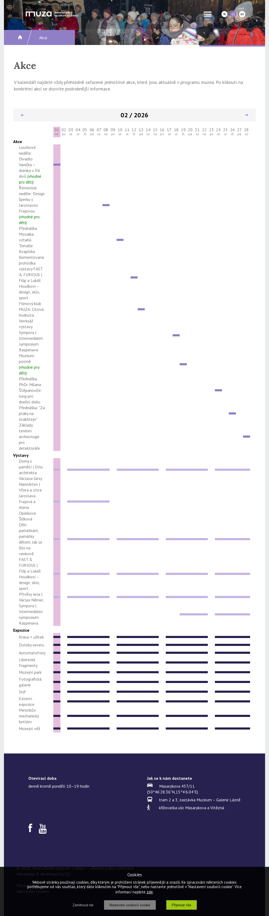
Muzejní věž (29, 728)
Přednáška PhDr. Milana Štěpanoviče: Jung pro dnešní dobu (30, 390)
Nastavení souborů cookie (130, 905)
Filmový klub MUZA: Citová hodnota (31, 309)
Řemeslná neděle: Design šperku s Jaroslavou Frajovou (32, 205)
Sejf (22, 691)
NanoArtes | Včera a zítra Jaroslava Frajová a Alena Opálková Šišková (30, 502)
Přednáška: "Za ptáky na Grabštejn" (32, 413)
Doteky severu (31, 644)
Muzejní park (30, 672)
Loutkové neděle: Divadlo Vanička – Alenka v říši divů (30, 165)
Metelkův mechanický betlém (29, 715)
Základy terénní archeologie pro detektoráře (29, 436)
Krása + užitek (31, 637)
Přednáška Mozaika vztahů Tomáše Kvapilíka (28, 240)
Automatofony (32, 652)
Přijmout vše (181, 905)
